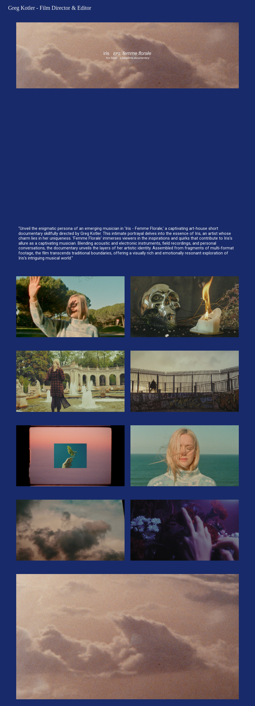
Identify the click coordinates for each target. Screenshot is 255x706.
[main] (127, 243)
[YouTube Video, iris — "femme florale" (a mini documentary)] (127, 156)
